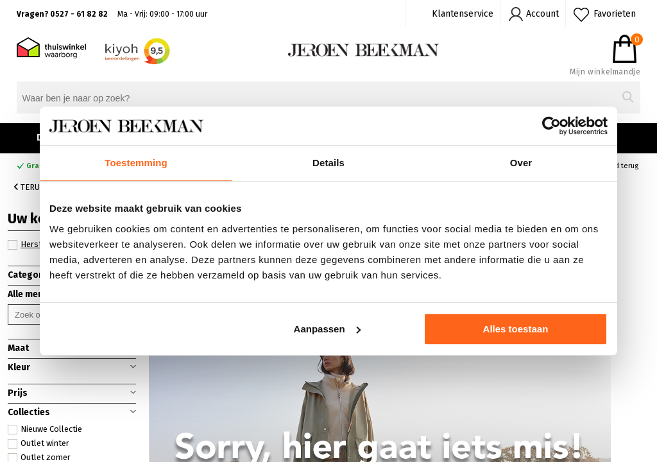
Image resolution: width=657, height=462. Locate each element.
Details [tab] (328, 162)
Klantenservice (462, 13)
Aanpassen (327, 328)
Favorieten (614, 13)
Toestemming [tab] (136, 162)
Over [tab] (521, 162)
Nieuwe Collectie (45, 429)
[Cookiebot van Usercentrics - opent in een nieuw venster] (551, 125)
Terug (29, 187)
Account (542, 13)
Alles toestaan (516, 328)
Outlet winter (38, 443)
